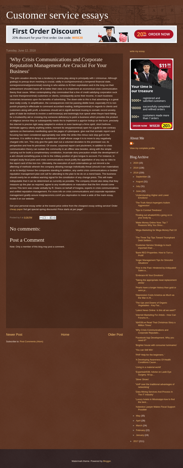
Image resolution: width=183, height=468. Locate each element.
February (141, 430)
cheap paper (16, 209)
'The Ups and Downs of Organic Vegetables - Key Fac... (151, 304)
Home (65, 334)
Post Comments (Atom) (31, 341)
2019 (136, 167)
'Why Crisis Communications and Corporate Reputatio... (151, 331)
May (138, 415)
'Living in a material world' (148, 367)
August (140, 181)
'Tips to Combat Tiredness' (148, 210)
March (139, 425)
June (139, 191)
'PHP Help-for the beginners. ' (150, 354)
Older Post (115, 334)
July (138, 186)
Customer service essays (57, 15)
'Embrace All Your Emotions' (149, 275)
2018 (136, 172)
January (140, 435)
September (142, 176)
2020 (136, 163)
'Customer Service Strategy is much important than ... (153, 246)
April (138, 420)
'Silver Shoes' (142, 379)
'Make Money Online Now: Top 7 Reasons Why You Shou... (151, 223)
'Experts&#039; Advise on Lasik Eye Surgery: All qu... (153, 373)
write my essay (137, 51)
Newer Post (14, 334)
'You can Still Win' (144, 350)
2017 (136, 441)
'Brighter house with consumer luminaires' (156, 345)
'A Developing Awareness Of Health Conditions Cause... (153, 361)
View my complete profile (142, 148)
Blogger (107, 461)
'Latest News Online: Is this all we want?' (155, 310)
